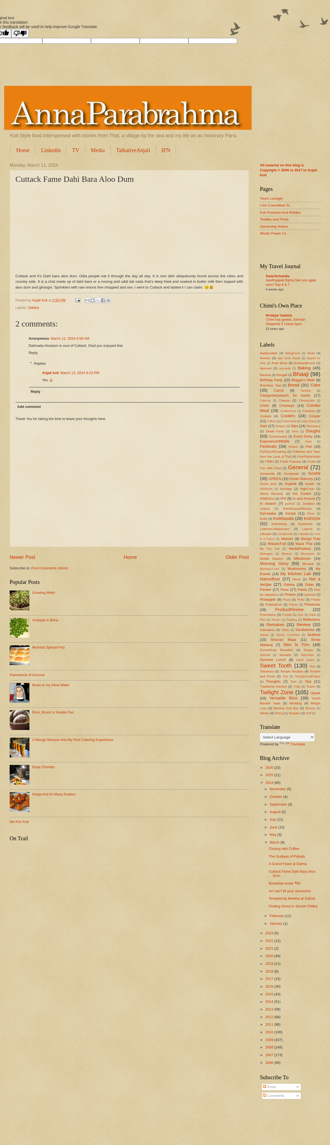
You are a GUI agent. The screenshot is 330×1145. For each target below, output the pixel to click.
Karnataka (268, 513)
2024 (269, 783)
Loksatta (303, 534)
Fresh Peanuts (290, 461)
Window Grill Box (286, 708)
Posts (269, 1087)
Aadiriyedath (268, 353)
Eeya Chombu (43, 767)
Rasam (276, 619)
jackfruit (290, 503)
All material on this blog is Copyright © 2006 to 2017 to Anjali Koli (288, 170)
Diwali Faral (275, 431)
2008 (269, 1047)
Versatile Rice (283, 698)
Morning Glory (274, 563)
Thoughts (273, 681)
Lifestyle (265, 534)
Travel (310, 686)
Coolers (288, 415)
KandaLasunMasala (297, 508)
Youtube (294, 713)
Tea (312, 666)
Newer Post (22, 557)
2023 (269, 933)
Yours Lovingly (271, 198)
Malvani (287, 539)
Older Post (237, 557)
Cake (315, 385)
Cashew (306, 390)
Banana (265, 375)
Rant (263, 619)
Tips (308, 681)
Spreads (285, 655)
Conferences (288, 411)
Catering (265, 400)
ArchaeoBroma (304, 363)
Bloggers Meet (303, 380)
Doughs (313, 431)
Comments (273, 1096)
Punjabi (287, 614)
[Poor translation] (20, 33)
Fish (309, 446)
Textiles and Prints (274, 219)
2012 (269, 1017)
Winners (310, 708)
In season (268, 503)
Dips (294, 426)
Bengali (282, 375)
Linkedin (51, 150)
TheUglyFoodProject (307, 676)
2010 (269, 1032)
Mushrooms (297, 569)
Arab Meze (280, 363)
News (297, 579)
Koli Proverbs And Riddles (280, 212)
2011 (269, 1024)
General (298, 467)
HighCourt (307, 488)
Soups (308, 650)
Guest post (268, 483)
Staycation (307, 655)
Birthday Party (271, 380)
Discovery (313, 426)
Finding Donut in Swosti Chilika (293, 906)
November (278, 789)
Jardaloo (308, 503)
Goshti (314, 473)
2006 (269, 1063)
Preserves (312, 604)
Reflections (311, 619)
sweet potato (305, 659)
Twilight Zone (276, 692)
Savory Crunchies (288, 634)
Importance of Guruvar (27, 675)
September (279, 804)
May (273, 835)
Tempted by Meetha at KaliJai (292, 898)
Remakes (275, 624)
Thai (285, 676)
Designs (280, 426)
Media (98, 150)
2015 (269, 994)
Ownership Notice (274, 226)
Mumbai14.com (269, 568)
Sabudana (267, 629)
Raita (312, 614)
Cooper (314, 416)
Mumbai (308, 563)
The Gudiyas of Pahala (287, 856)
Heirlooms (266, 488)
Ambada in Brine (45, 620)
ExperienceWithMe (275, 441)
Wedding (295, 703)
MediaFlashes (300, 549)
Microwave (307, 553)
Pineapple (268, 599)
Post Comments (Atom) (49, 568)
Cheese (284, 400)
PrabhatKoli (273, 604)
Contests (308, 411)
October (276, 797)
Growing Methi (43, 593)
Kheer (310, 513)
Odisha (33, 308)
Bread (293, 385)
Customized (288, 421)
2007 (269, 1055)
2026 (269, 767)
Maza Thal (303, 544)
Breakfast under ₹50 (284, 883)
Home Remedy (271, 493)
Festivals (268, 446)
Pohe (301, 599)
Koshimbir (305, 524)
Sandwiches (304, 630)
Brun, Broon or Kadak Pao (52, 712)
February (277, 916)
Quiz (300, 614)
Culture (271, 421)
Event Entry (303, 436)
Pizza (286, 599)
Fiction (293, 446)
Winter (264, 713)
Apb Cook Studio (288, 358)
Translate (292, 744)
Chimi (264, 405)
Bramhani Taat (270, 385)
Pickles (290, 594)
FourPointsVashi (308, 456)
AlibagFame (292, 353)
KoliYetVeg (279, 524)
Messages (266, 553)
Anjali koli (50, 373)
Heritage (286, 488)
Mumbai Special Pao (48, 647)
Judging (265, 508)
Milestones (302, 558)
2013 (269, 1009)
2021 (269, 948)
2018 (269, 971)
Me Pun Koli (19, 822)
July (273, 819)
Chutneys (286, 405)
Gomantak (267, 473)
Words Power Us (273, 233)
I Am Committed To (275, 205)
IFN (165, 150)
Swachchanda (277, 276)
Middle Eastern (272, 558)
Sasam (264, 634)
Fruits (311, 461)
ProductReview (289, 609)
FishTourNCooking (273, 451)
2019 (269, 964)
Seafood (313, 635)
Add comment (29, 407)
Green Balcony (301, 479)
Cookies (265, 416)
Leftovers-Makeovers (275, 529)
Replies (40, 363)
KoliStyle (312, 518)
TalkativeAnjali (133, 150)
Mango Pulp (310, 539)
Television (267, 671)
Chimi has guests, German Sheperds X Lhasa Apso (286, 322)
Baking (304, 368)
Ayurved (265, 368)
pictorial (309, 594)
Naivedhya (270, 578)
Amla (311, 353)
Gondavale (291, 473)
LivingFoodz (285, 534)
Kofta (263, 518)
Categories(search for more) (285, 395)
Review (303, 624)
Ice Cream (302, 494)
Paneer (265, 589)
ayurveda (285, 368)
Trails (296, 686)
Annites (265, 358)
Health (309, 483)
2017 (269, 979)
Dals (263, 426)
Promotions (268, 614)
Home (23, 150)
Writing (279, 713)
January (276, 923)
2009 (269, 1040)
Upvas (315, 693)
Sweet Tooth (276, 665)
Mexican (287, 553)
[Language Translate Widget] (287, 737)
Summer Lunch (273, 660)
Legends (307, 529)
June (274, 827)
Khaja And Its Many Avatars (53, 794)
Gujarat (290, 484)
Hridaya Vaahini (279, 315)
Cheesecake (306, 400)
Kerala (290, 513)
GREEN (275, 479)
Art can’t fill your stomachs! (290, 891)
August (276, 812)
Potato (315, 599)
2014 (269, 1002)
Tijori (293, 681)
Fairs (308, 441)
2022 (269, 941)
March (275, 842)
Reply (33, 353)
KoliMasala (283, 518)
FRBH (269, 461)
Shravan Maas (283, 640)
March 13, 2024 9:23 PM (80, 373)
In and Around (304, 498)
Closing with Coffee (284, 849)
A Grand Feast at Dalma (288, 864)
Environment (278, 436)
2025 (269, 775)
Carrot (279, 390)
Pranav (293, 604)
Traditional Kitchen (273, 686)
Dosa (295, 431)
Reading (292, 619)
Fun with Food (270, 468)
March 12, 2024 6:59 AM (70, 338)
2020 (269, 956)
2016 (269, 986)
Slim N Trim (296, 644)
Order (309, 585)
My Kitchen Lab (295, 573)
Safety (285, 629)
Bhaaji (301, 374)
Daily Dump (308, 421)
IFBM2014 (267, 498)
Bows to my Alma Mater (50, 685)
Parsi (284, 589)
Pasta (302, 589)
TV (75, 150)
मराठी (308, 713)
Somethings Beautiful (276, 650)
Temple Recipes (291, 671)
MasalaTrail (277, 544)
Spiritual (265, 655)
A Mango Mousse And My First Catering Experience (72, 740)
